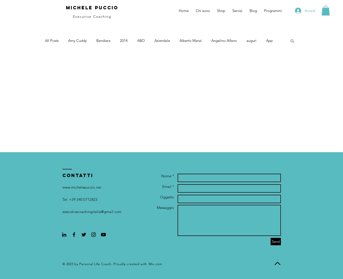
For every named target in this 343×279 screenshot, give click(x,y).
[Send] (276, 241)
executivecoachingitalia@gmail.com (92, 211)
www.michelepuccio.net (81, 187)
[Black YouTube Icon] (103, 235)
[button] (325, 11)
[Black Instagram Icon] (94, 235)
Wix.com (155, 264)
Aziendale (162, 40)
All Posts (52, 40)
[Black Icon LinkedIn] (64, 235)
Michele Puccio (92, 8)
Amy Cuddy (77, 40)
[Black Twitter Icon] (84, 235)
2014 (124, 40)
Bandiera (103, 40)
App (269, 40)
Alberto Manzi (191, 40)
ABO (141, 40)
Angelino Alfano (224, 40)
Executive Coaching (92, 16)
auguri (251, 40)
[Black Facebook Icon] (74, 235)
